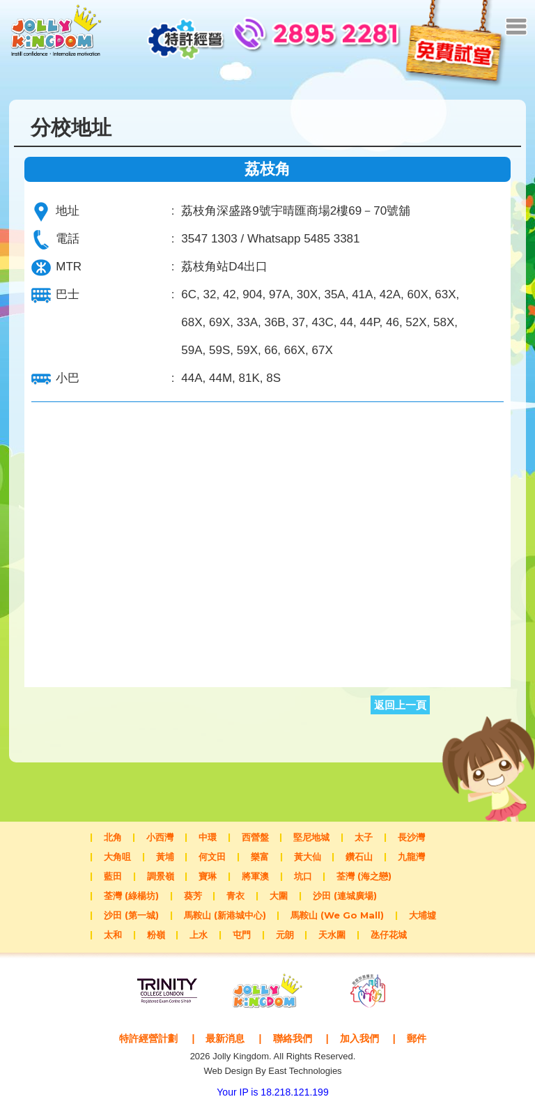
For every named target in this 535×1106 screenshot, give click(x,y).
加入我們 (364, 1038)
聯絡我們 (294, 1038)
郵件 (422, 1038)
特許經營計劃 (143, 1038)
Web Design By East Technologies (272, 1071)
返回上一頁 (400, 704)
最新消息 (224, 1038)
